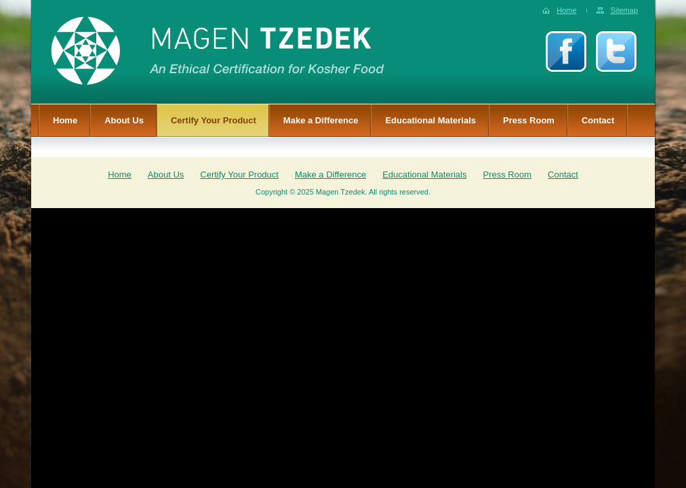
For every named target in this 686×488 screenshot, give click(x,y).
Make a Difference (321, 120)
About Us (124, 120)
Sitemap (624, 10)
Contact (598, 120)
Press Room (528, 120)
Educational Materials (430, 120)
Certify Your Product (213, 120)
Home (566, 10)
